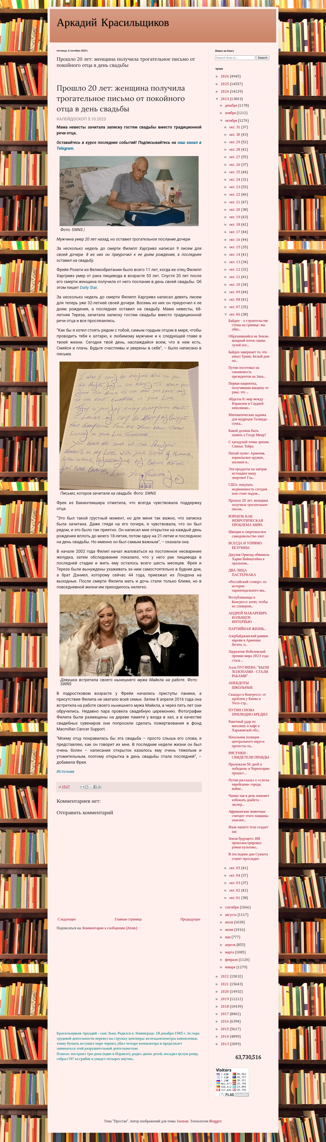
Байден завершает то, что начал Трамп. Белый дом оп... (248, 357)
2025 (225, 84)
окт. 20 (235, 210)
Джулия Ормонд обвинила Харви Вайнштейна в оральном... (248, 559)
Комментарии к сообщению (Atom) (110, 928)
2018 (225, 1007)
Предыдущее (190, 919)
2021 (225, 984)
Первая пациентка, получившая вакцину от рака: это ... (248, 388)
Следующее (67, 919)
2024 (225, 92)
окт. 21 (235, 202)
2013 (225, 1044)
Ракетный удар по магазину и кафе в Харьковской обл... (244, 726)
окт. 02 (235, 890)
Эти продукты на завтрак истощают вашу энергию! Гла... (247, 474)
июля (229, 922)
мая (228, 937)
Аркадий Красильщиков (113, 21)
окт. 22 (235, 195)
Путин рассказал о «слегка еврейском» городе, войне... (248, 785)
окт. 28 (235, 150)
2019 (225, 999)
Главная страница (128, 919)
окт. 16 (235, 240)
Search (262, 57)
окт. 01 (235, 898)
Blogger (215, 1121)
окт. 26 (235, 165)
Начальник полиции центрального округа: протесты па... (246, 742)
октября (231, 121)
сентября (232, 907)
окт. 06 (235, 314)
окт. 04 (235, 876)
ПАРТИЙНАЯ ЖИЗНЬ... (247, 629)
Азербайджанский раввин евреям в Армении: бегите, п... (248, 640)
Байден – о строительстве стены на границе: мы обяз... (248, 325)
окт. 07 (235, 307)
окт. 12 (235, 269)
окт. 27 (235, 157)
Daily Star (88, 287)
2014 (225, 1037)
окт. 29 (235, 142)
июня (229, 930)
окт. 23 (235, 187)
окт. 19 (235, 217)
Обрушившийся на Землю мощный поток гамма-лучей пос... (248, 341)
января (230, 967)
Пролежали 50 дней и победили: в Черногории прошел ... (248, 769)
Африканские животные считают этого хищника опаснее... (248, 816)
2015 (225, 1029)
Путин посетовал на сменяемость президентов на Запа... (246, 372)
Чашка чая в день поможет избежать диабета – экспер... (248, 800)
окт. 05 (235, 868)
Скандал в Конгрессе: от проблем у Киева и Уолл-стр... (247, 699)
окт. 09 (235, 292)
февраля (232, 960)
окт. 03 (235, 883)
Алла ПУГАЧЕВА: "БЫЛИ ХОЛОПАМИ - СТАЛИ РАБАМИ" (248, 672)
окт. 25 (235, 172)
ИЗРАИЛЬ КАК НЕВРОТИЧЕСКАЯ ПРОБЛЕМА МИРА (245, 521)
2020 (225, 992)
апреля (230, 945)
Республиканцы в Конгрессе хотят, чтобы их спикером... (248, 602)
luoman (183, 1121)
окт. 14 (235, 255)
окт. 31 (235, 127)
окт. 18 (235, 225)
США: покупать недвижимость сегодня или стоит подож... (247, 489)
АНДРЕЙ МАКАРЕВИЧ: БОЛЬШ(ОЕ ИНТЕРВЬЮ (247, 618)
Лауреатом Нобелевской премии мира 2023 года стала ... (248, 656)
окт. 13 (235, 262)
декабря (231, 106)
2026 (225, 76)
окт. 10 (235, 285)
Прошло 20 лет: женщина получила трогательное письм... (248, 505)
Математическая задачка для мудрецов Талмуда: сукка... (247, 419)
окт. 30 (235, 135)
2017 (225, 1014)
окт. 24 (235, 180)
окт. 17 (235, 232)
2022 (225, 976)
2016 (225, 1021)
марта (230, 952)
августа (231, 915)
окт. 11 (235, 277)
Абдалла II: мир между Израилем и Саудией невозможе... (246, 404)
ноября (231, 113)
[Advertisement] (129, 981)
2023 (225, 99)
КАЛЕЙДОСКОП (72, 119)
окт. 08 (235, 300)
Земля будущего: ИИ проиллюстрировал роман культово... (244, 843)
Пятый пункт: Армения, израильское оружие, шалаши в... (246, 458)
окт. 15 (235, 247)
